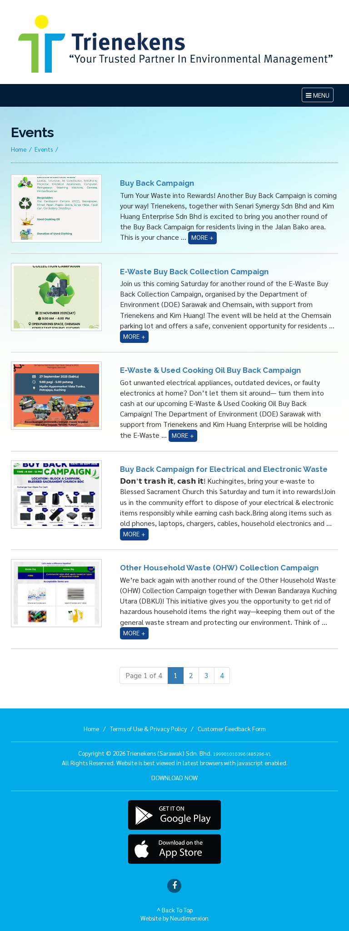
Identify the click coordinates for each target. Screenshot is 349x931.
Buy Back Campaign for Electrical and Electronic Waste (224, 469)
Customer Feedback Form (232, 728)
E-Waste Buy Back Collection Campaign (194, 271)
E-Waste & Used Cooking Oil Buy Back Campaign (210, 370)
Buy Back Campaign (157, 183)
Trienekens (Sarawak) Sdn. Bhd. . (199, 753)
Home (18, 149)
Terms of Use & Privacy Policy (148, 728)
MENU (319, 96)
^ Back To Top (175, 910)
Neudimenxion (189, 918)
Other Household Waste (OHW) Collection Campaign (219, 567)
